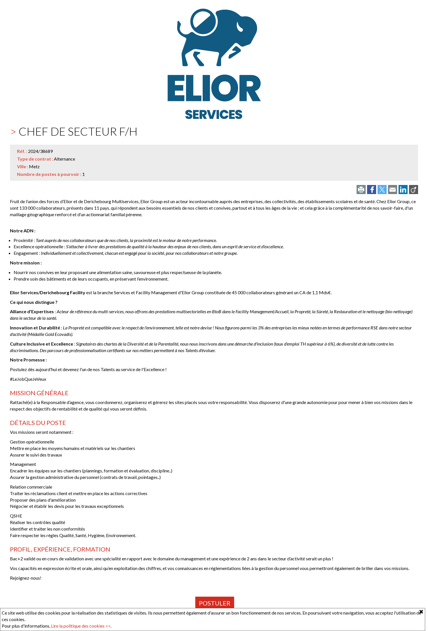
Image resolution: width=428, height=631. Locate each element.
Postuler (214, 603)
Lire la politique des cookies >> (81, 625)
